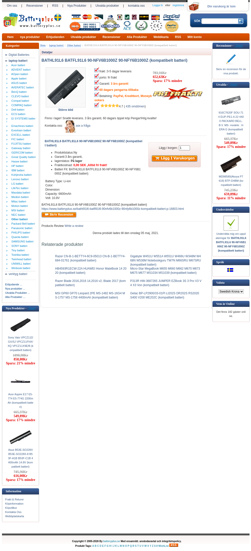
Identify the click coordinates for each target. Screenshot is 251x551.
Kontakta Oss (13, 512)
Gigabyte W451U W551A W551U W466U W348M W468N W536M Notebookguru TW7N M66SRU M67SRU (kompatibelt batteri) (165, 260)
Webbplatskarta (14, 516)
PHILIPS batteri (20, 232)
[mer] (31, 308)
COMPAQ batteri (21, 105)
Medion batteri (19, 197)
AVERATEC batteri (22, 87)
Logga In (157, 5)
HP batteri (16, 165)
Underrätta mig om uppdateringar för (231, 242)
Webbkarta (160, 37)
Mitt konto (195, 37)
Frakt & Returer (14, 499)
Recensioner (34, 5)
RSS (55, 5)
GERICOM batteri (21, 152)
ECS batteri (17, 114)
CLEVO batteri (19, 96)
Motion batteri (19, 205)
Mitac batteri (18, 201)
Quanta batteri (19, 237)
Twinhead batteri (20, 259)
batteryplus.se (111, 541)
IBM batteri (17, 170)
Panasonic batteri (21, 228)
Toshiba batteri (19, 254)
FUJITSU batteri (20, 143)
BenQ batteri (18, 91)
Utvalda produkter (107, 5)
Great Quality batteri (23, 157)
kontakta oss (136, 5)
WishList (163, 546)
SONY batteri (18, 245)
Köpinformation (14, 503)
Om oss (12, 5)
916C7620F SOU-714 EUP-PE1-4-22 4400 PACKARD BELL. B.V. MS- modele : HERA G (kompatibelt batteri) (231, 123)
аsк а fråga (83, 125)
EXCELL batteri (20, 134)
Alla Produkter (137, 37)
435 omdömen (135, 106)
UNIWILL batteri (20, 263)
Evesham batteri (20, 130)
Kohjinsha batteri (21, 174)
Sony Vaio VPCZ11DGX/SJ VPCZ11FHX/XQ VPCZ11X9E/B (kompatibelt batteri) (20, 344)
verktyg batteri (18, 274)
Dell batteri (17, 109)
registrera (178, 5)
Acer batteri (17, 65)
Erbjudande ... (13, 284)
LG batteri (16, 183)
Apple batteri (18, 78)
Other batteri (74, 45)
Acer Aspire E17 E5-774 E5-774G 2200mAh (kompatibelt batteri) (20, 400)
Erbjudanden (55, 37)
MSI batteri (17, 210)
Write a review (73, 226)
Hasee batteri (19, 161)
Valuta (220, 282)
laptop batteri (56, 45)
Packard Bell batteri (22, 223)
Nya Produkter (76, 5)
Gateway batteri (20, 148)
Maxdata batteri (20, 192)
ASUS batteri (18, 82)
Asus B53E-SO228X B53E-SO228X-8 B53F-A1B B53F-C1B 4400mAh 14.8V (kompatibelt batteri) (20, 458)
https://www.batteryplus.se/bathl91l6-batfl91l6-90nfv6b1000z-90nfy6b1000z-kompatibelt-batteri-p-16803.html (113, 209)
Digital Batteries (19, 55)
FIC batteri (17, 139)
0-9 (156, 546)
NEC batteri (17, 214)
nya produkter (30, 37)
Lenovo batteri (19, 179)
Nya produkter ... (15, 288)
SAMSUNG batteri (21, 241)
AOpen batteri (19, 74)
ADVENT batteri (20, 69)
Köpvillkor (11, 507)
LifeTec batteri (19, 188)
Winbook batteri (20, 268)
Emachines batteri (21, 125)
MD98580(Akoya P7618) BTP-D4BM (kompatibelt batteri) (231, 180)
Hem (10, 37)
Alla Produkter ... (15, 296)
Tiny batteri (17, 250)
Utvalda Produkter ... (17, 292)
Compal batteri (19, 100)
